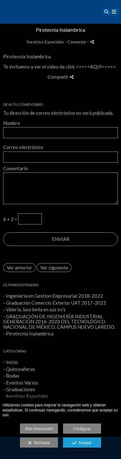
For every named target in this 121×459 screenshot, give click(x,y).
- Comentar (76, 41)
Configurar (82, 429)
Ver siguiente (54, 267)
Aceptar (82, 443)
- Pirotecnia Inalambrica (28, 333)
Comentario (15, 168)
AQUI (96, 66)
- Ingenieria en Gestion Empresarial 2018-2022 (53, 296)
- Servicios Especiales (25, 396)
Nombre (11, 123)
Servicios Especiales (45, 41)
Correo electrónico (23, 147)
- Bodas (11, 375)
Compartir (60, 77)
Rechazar (39, 443)
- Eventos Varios (20, 382)
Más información (39, 429)
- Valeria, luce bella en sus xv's (34, 309)
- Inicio (10, 362)
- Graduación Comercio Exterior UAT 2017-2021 (54, 303)
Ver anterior (19, 267)
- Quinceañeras (19, 369)
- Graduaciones (19, 389)
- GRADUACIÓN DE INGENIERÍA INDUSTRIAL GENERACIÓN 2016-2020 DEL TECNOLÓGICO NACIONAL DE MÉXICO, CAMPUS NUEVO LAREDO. (59, 322)
